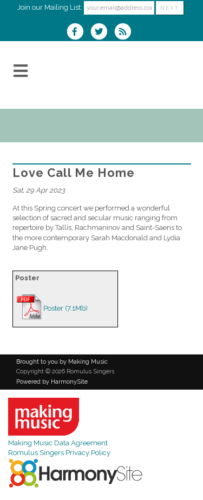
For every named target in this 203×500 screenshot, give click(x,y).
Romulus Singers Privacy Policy (59, 453)
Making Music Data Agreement (58, 443)
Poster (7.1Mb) (65, 308)
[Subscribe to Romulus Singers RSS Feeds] (125, 33)
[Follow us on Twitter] (102, 33)
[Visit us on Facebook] (78, 33)
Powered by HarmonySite (52, 381)
